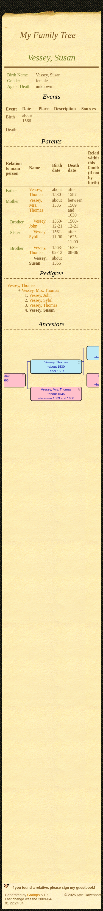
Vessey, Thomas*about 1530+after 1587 (56, 366)
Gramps (33, 895)
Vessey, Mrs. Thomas (36, 205)
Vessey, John (40, 295)
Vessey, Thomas (36, 192)
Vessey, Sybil (37, 234)
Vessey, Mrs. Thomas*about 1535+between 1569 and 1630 (56, 393)
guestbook (85, 887)
